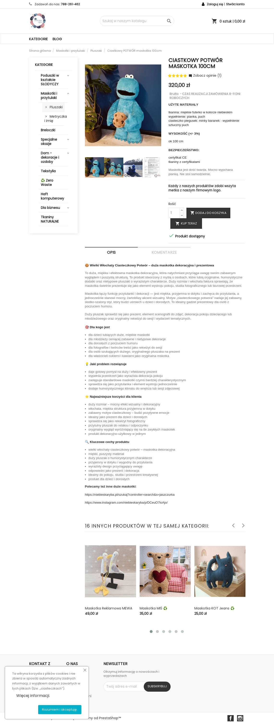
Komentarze (164, 252)
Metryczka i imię (54, 118)
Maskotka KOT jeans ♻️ (214, 608)
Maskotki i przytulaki (49, 95)
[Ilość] (174, 213)
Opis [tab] (111, 252)
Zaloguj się (215, 4)
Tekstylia (48, 171)
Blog (57, 38)
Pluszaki (56, 107)
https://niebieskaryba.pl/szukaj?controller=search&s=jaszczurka (130, 494)
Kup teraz (186, 223)
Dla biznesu (50, 207)
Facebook (230, 718)
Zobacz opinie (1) (205, 76)
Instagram (240, 718)
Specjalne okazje (49, 141)
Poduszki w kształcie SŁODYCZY (50, 79)
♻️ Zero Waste (47, 182)
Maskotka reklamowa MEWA (108, 608)
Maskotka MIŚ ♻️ (153, 608)
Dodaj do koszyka (208, 213)
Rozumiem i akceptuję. (59, 709)
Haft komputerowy (52, 196)
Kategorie (38, 38)
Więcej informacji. (33, 695)
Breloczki (48, 130)
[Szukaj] (137, 21)
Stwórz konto (235, 4)
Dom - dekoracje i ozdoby (50, 157)
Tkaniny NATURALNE (50, 219)
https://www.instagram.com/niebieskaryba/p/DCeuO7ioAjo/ (126, 502)
